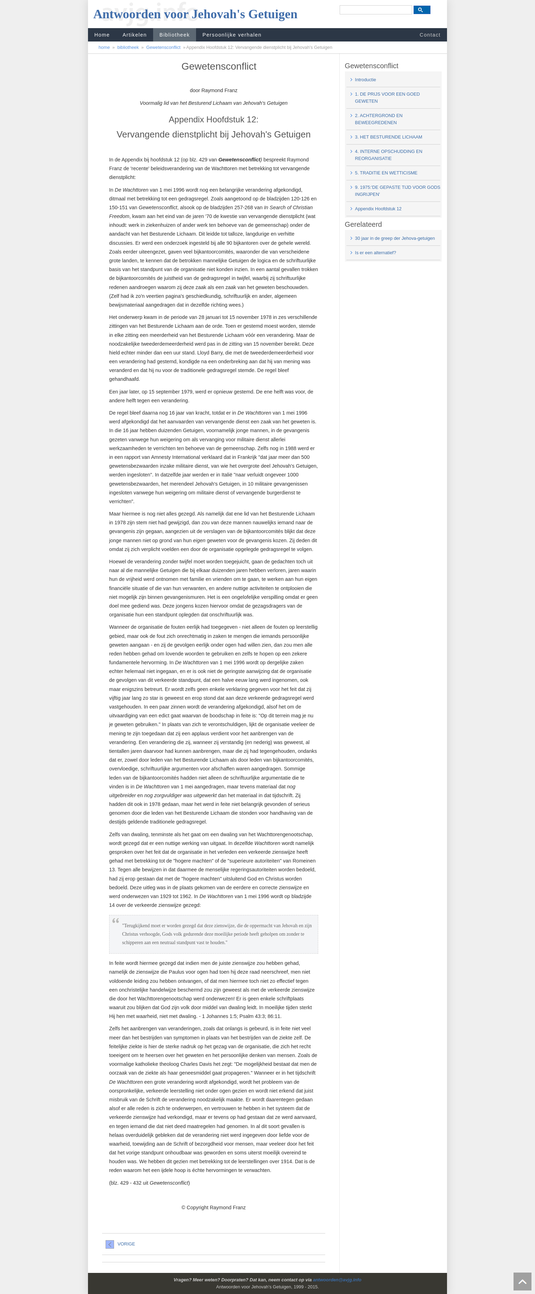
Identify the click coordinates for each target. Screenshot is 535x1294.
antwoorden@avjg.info (337, 1279)
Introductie (365, 79)
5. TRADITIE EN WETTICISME (386, 172)
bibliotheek (128, 47)
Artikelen (134, 35)
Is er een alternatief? (375, 252)
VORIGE (120, 1244)
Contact (430, 35)
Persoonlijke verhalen (232, 35)
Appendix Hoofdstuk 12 (378, 208)
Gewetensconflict (163, 47)
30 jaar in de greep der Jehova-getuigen (395, 238)
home (104, 47)
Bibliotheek (174, 35)
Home (102, 35)
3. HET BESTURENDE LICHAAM (388, 137)
